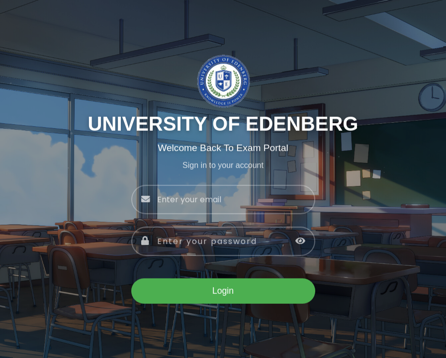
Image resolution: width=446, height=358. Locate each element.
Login (223, 291)
